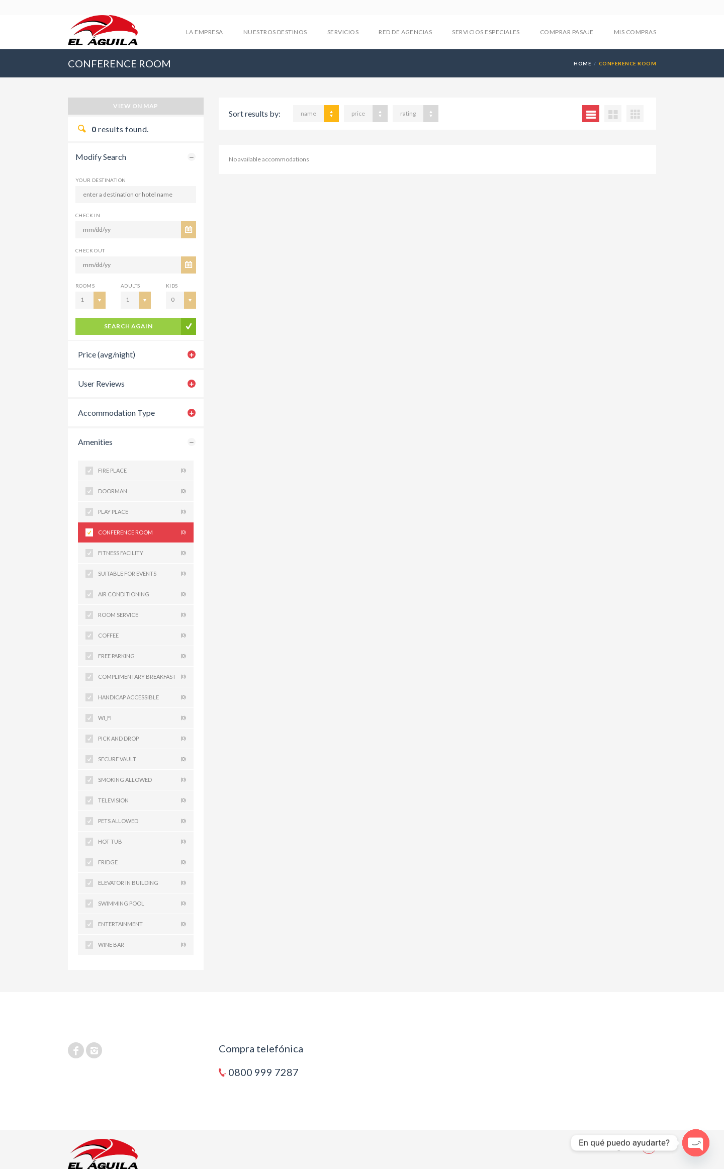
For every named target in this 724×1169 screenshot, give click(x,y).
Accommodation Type (116, 412)
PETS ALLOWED (142, 821)
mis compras (635, 32)
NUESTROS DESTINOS (275, 32)
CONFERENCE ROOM (142, 532)
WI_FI (142, 718)
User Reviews (101, 383)
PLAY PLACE (142, 512)
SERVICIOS (342, 32)
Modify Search (100, 156)
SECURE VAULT (142, 759)
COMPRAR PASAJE (567, 32)
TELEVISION (142, 800)
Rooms (85, 286)
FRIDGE (142, 862)
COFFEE (142, 636)
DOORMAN (142, 491)
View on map (135, 106)
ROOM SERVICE (142, 615)
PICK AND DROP (142, 739)
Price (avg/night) (106, 354)
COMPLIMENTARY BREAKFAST (142, 677)
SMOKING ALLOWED (142, 780)
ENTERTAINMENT (142, 924)
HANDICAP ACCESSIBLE (142, 697)
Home (582, 63)
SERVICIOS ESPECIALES (486, 32)
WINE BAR (142, 945)
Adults (130, 286)
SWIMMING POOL (142, 903)
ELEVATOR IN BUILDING (142, 883)
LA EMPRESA (204, 32)
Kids (172, 286)
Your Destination (100, 180)
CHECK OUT (90, 250)
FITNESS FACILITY (142, 553)
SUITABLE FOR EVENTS (142, 574)
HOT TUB (142, 842)
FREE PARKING (142, 656)
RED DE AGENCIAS (405, 32)
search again (128, 326)
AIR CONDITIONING (142, 594)
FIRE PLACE (142, 471)
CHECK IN (87, 215)
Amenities (95, 441)
